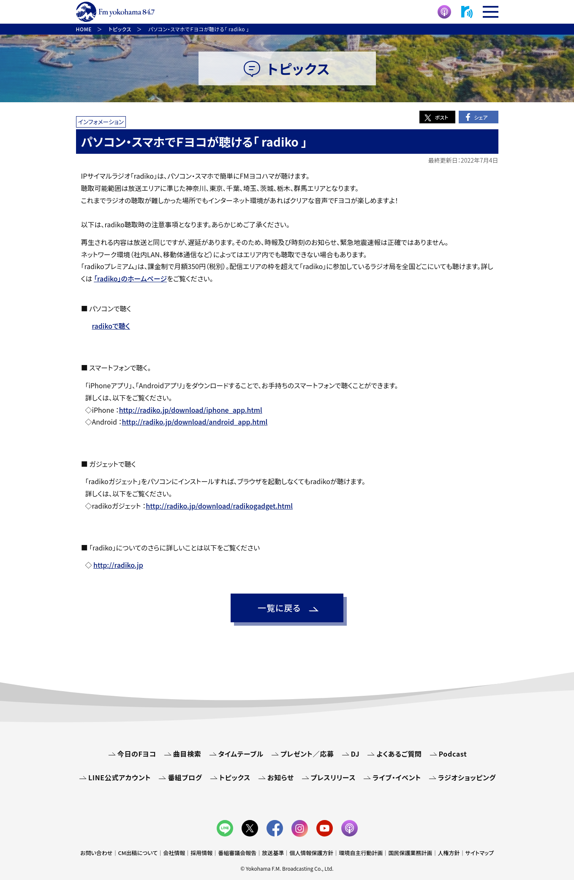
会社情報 (174, 853)
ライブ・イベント (397, 777)
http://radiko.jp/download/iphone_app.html (190, 410)
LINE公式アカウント (119, 777)
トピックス (234, 777)
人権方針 (449, 853)
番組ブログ (185, 777)
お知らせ (280, 777)
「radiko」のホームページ (130, 278)
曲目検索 (187, 754)
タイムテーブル (241, 754)
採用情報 (201, 853)
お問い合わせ (96, 853)
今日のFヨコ (136, 754)
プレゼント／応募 (307, 754)
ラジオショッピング (467, 777)
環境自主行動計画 (361, 853)
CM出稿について (138, 853)
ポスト (442, 117)
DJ (355, 754)
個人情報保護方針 (311, 853)
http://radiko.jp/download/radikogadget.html (219, 506)
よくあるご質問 (399, 754)
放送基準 (273, 853)
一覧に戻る (279, 608)
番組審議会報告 (237, 853)
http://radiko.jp (118, 565)
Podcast (453, 754)
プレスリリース (333, 777)
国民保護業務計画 (410, 853)
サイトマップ (479, 853)
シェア (480, 117)
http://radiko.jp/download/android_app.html (195, 422)
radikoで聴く (111, 326)
